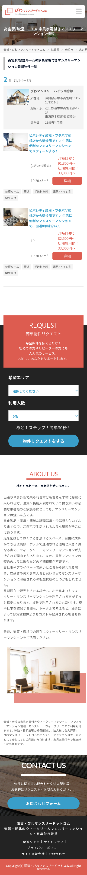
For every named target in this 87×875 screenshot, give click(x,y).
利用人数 (16, 403)
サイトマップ (54, 841)
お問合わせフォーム (43, 803)
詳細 (67, 180)
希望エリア (18, 377)
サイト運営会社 (33, 853)
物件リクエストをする (43, 441)
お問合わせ (57, 853)
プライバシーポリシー (43, 847)
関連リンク (31, 841)
